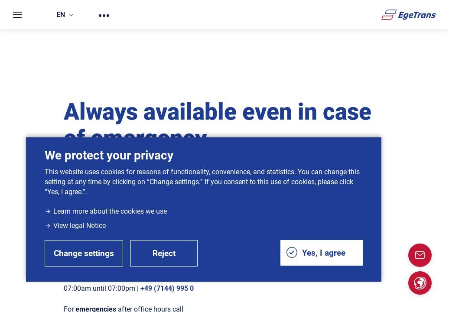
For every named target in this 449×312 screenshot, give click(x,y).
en (64, 14)
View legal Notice (75, 225)
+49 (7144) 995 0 (167, 288)
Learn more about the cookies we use (106, 211)
